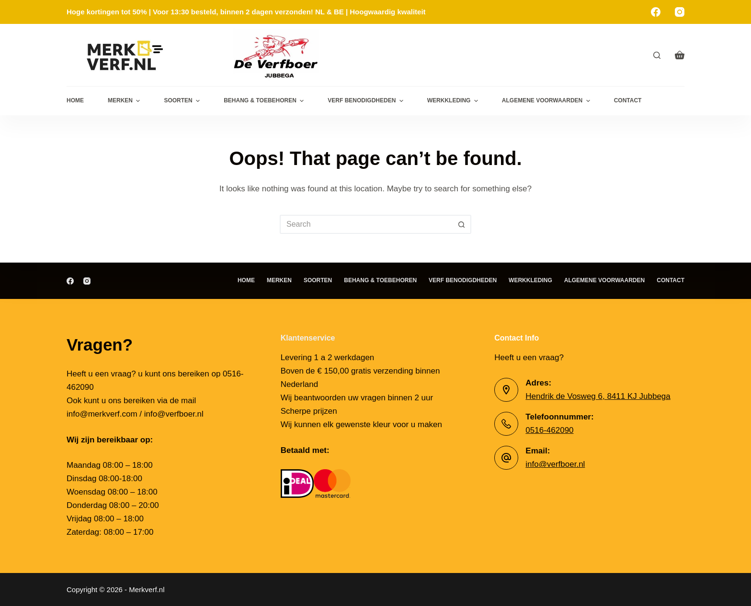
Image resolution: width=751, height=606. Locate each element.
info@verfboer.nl (555, 464)
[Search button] (461, 224)
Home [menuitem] (75, 100)
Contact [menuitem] (628, 100)
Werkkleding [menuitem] (453, 101)
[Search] (656, 55)
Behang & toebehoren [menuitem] (265, 101)
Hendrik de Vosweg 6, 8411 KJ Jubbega (597, 396)
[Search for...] (366, 224)
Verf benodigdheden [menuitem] (366, 101)
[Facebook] (655, 12)
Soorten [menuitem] (183, 101)
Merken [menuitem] (125, 101)
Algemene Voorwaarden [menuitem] (547, 101)
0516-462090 (549, 430)
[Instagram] (679, 12)
